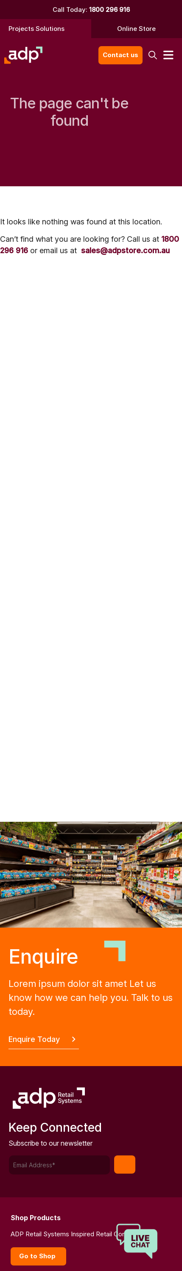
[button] (153, 55)
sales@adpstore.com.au (125, 250)
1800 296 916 (109, 10)
